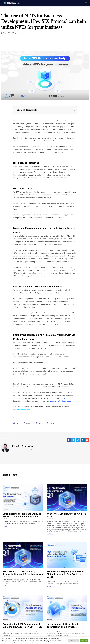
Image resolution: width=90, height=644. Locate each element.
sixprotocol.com (24, 410)
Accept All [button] (84, 640)
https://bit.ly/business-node (60, 401)
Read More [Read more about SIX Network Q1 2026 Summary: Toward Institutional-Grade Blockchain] (6, 586)
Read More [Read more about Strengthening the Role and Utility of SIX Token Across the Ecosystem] (6, 526)
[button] (74, 110)
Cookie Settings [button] (73, 640)
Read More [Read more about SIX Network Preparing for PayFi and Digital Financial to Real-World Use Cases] (50, 586)
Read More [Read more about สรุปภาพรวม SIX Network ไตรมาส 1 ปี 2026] (50, 534)
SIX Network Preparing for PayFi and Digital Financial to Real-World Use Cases (66, 574)
